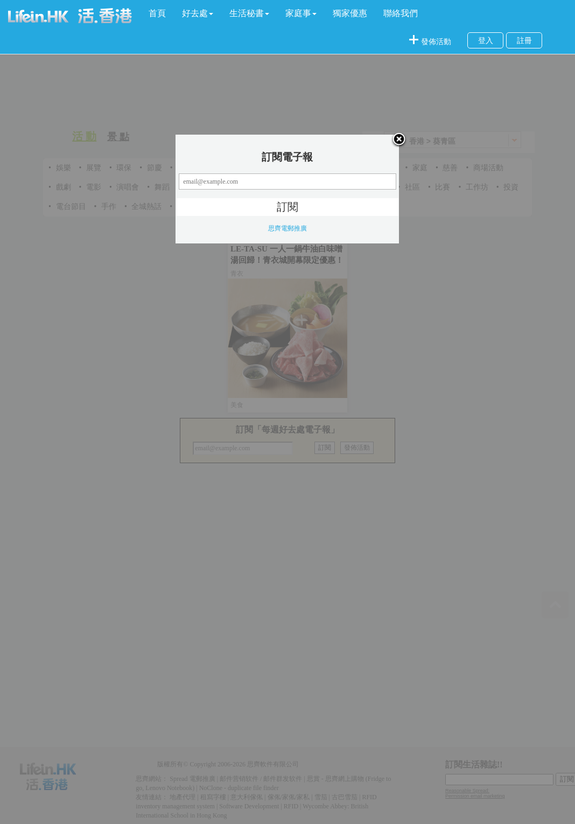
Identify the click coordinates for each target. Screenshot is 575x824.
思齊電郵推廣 (287, 228)
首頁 (157, 13)
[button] (197, 13)
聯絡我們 (400, 13)
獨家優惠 (350, 13)
